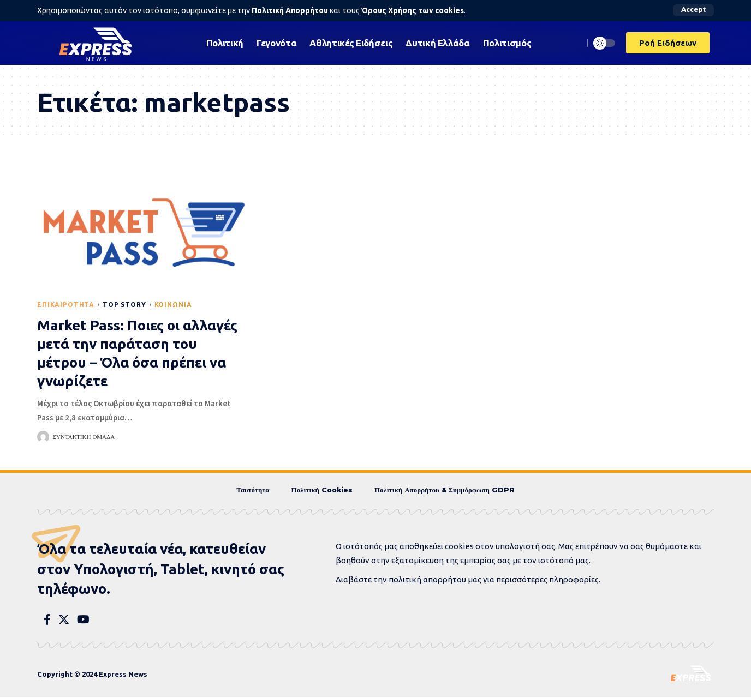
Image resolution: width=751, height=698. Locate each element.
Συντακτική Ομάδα (84, 437)
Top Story (124, 304)
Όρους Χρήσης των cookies (415, 10)
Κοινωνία (173, 304)
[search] (572, 42)
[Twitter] (64, 620)
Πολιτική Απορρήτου (291, 10)
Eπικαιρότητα (65, 304)
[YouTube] (83, 620)
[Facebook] (47, 620)
